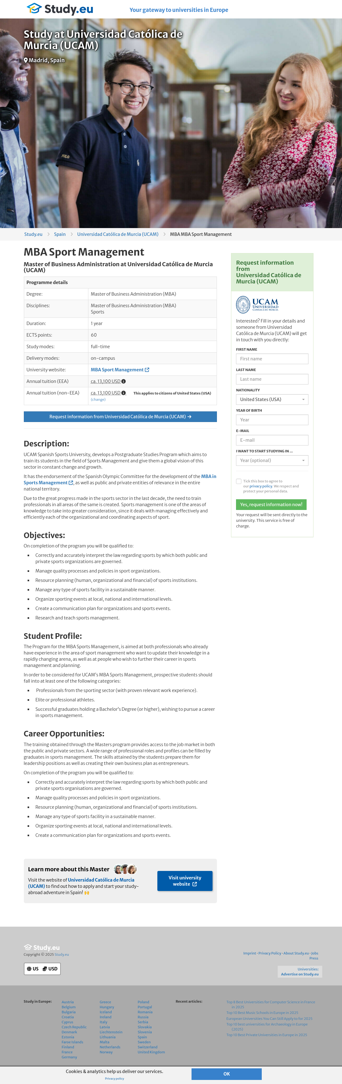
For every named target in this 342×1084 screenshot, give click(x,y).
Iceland (106, 1012)
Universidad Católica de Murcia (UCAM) (118, 234)
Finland (68, 1047)
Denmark (69, 1032)
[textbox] (270, 460)
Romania (145, 1012)
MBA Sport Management (117, 370)
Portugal (145, 1007)
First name (246, 349)
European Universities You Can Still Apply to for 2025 (269, 1018)
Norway (106, 1052)
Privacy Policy (269, 953)
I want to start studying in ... (264, 451)
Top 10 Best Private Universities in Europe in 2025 (266, 1035)
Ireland (106, 1017)
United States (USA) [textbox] (260, 399)
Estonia (68, 1037)
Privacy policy (114, 1079)
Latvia (105, 1027)
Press (313, 958)
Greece (105, 1002)
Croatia (68, 1017)
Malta (104, 1042)
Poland (143, 1002)
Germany (69, 1057)
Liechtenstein (111, 1032)
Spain (60, 234)
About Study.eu (296, 953)
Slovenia (145, 1032)
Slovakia (145, 1027)
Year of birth (249, 410)
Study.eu (33, 234)
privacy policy (261, 486)
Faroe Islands (72, 1042)
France (67, 1052)
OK (227, 1074)
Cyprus (67, 1022)
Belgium (69, 1007)
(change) (98, 399)
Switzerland (147, 1047)
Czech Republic (74, 1027)
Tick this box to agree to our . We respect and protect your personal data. (271, 486)
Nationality (248, 390)
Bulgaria (69, 1012)
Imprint (249, 953)
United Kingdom (151, 1052)
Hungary (107, 1007)
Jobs (314, 953)
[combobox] (272, 399)
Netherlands (110, 1047)
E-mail (242, 431)
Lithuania (108, 1037)
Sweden (144, 1042)
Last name (246, 370)
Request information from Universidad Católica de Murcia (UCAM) (120, 417)
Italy (103, 1022)
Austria (68, 1002)
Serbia (143, 1022)
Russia (143, 1017)
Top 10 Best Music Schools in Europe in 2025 (262, 1012)
